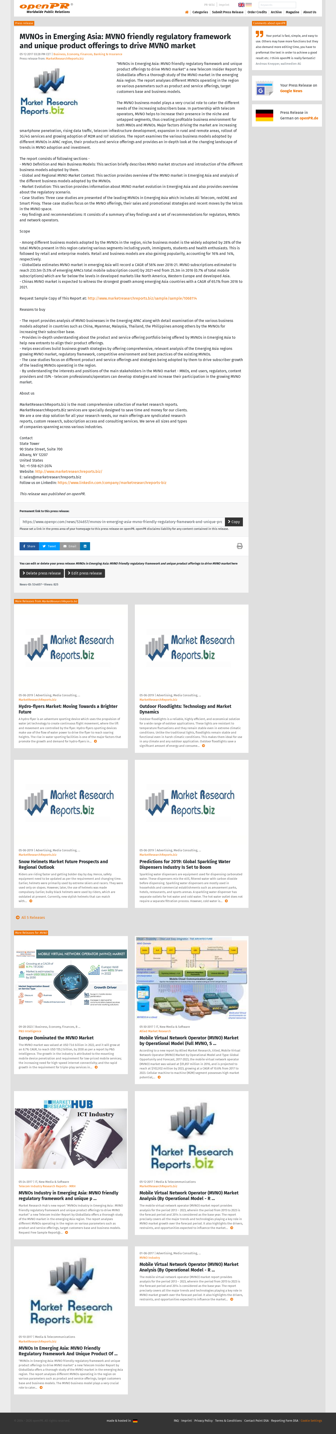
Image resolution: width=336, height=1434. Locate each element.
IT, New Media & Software (173, 1026)
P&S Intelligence (30, 1031)
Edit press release (85, 573)
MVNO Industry (150, 1257)
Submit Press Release (228, 12)
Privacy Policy (203, 1420)
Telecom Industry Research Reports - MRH (47, 1186)
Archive (276, 12)
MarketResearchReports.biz (65, 58)
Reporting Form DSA (284, 1420)
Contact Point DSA (256, 1420)
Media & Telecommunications (176, 1182)
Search (306, 5)
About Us (309, 12)
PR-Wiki (209, 5)
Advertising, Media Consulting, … (58, 695)
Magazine (292, 12)
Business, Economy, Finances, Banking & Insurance (87, 54)
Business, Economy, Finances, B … (57, 1026)
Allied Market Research (155, 1031)
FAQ (176, 1420)
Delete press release (42, 573)
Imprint (224, 5)
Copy (234, 522)
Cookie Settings (311, 1420)
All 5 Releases (29, 917)
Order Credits (257, 12)
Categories (200, 12)
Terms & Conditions (228, 1420)
